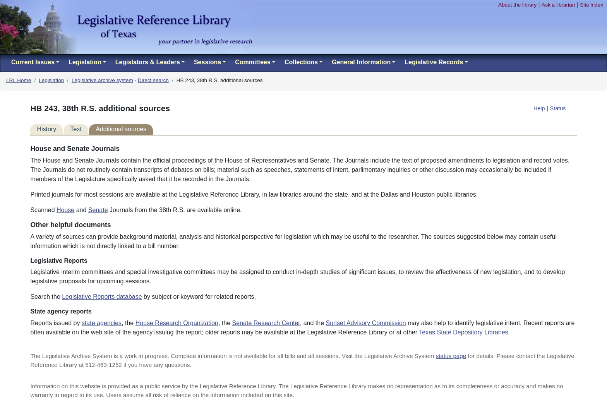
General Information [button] (361, 62)
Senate (98, 210)
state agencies (102, 323)
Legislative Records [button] (434, 62)
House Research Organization (176, 323)
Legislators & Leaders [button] (147, 62)
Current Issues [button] (33, 62)
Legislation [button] (85, 62)
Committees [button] (253, 62)
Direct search (153, 80)
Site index (591, 5)
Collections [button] (301, 62)
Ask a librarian (558, 5)
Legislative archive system (102, 80)
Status (558, 108)
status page (451, 356)
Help (539, 108)
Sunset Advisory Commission (366, 323)
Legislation (51, 80)
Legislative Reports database (102, 296)
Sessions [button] (207, 62)
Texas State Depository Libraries (463, 332)
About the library (517, 5)
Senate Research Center (266, 323)
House (65, 210)
